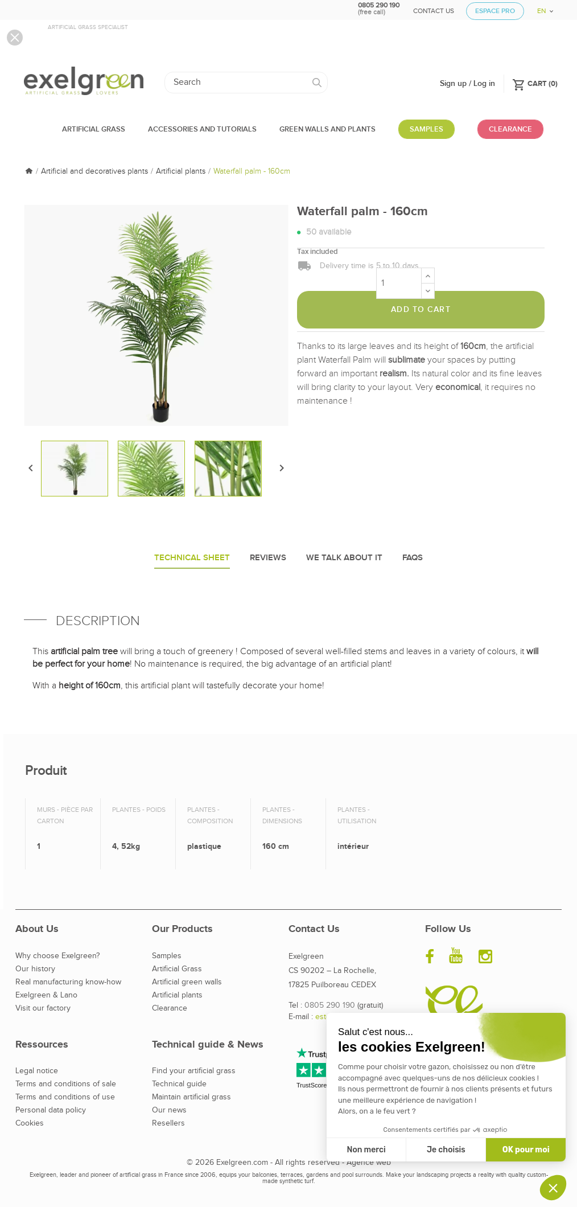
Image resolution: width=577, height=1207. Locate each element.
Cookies (29, 1123)
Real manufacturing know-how (68, 982)
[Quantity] (399, 283)
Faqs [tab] (412, 558)
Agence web (369, 1162)
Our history (35, 969)
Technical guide (179, 1084)
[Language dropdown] (541, 7)
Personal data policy (50, 1110)
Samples (167, 955)
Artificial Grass (177, 969)
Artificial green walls (187, 982)
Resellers (168, 1123)
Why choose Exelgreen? (57, 955)
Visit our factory (43, 1008)
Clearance (169, 1008)
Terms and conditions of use (65, 1097)
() (535, 83)
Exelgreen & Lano (46, 995)
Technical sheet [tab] (192, 558)
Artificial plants (177, 995)
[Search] (246, 82)
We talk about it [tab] (344, 558)
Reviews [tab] (268, 558)
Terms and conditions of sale (65, 1084)
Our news (169, 1110)
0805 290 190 (329, 1005)
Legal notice (36, 1070)
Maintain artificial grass (191, 1097)
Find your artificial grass (194, 1070)
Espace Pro (495, 11)
